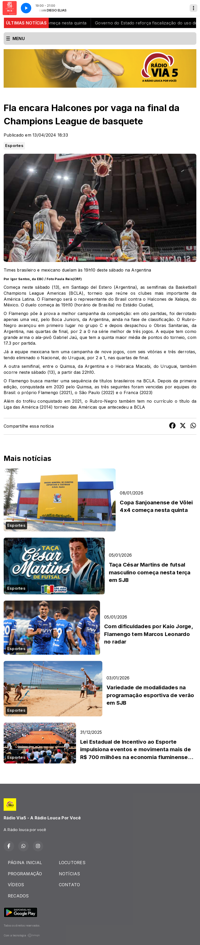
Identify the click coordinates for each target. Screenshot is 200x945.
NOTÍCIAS (69, 873)
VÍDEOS (16, 884)
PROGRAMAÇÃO (25, 873)
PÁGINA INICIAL (25, 862)
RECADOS (18, 895)
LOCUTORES (72, 862)
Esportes (14, 145)
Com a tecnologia (22, 935)
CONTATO (69, 884)
